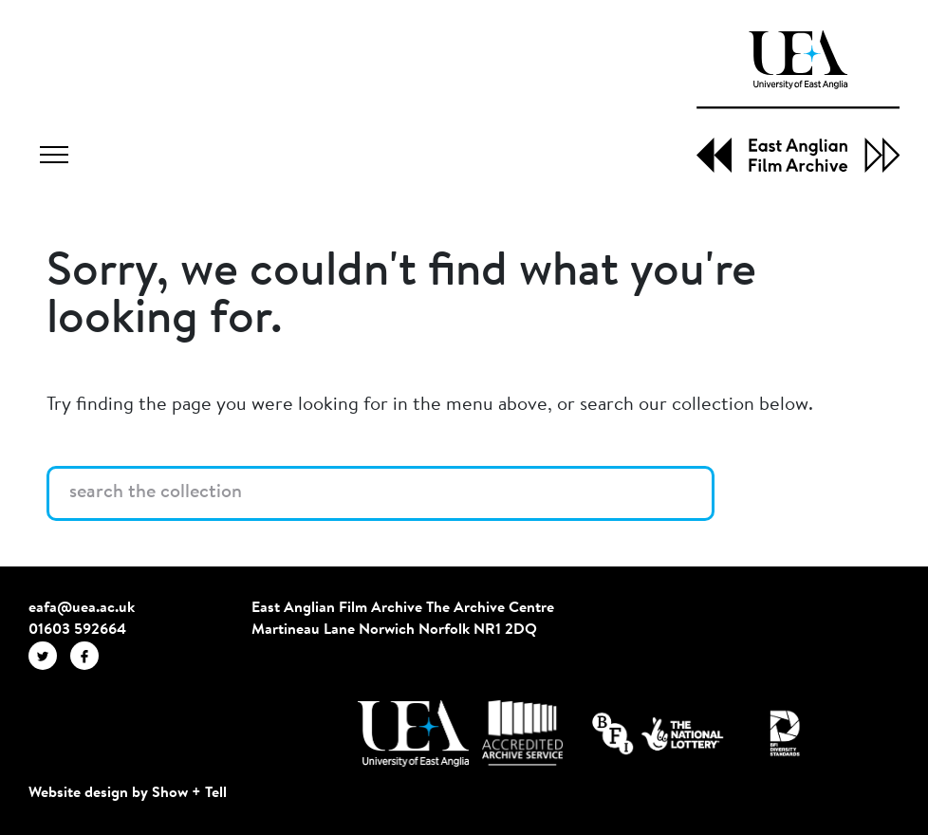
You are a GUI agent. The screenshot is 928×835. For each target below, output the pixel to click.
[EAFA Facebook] (89, 654)
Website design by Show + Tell (127, 793)
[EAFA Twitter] (49, 654)
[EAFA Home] (798, 101)
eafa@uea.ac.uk (81, 608)
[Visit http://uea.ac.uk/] (413, 733)
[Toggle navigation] (54, 157)
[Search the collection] (380, 493)
